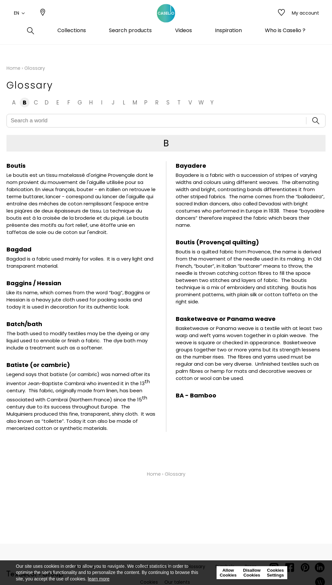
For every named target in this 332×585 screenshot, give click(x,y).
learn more (99, 578)
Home (13, 68)
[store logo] (166, 20)
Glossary (175, 474)
